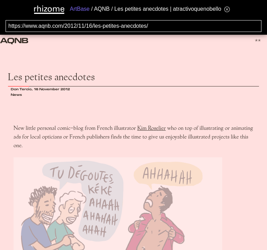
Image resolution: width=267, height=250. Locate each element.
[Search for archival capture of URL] (133, 26)
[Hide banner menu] (227, 9)
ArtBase (80, 9)
